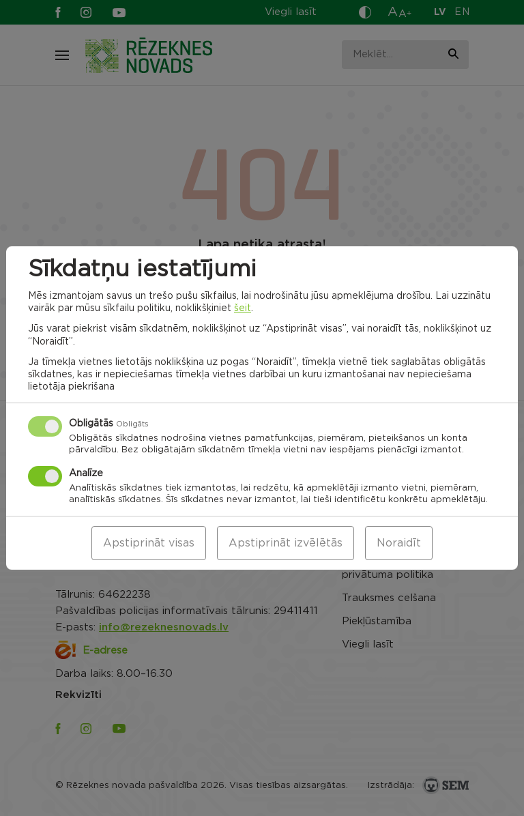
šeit (242, 308)
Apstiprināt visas (148, 543)
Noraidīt (399, 543)
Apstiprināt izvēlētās (286, 543)
